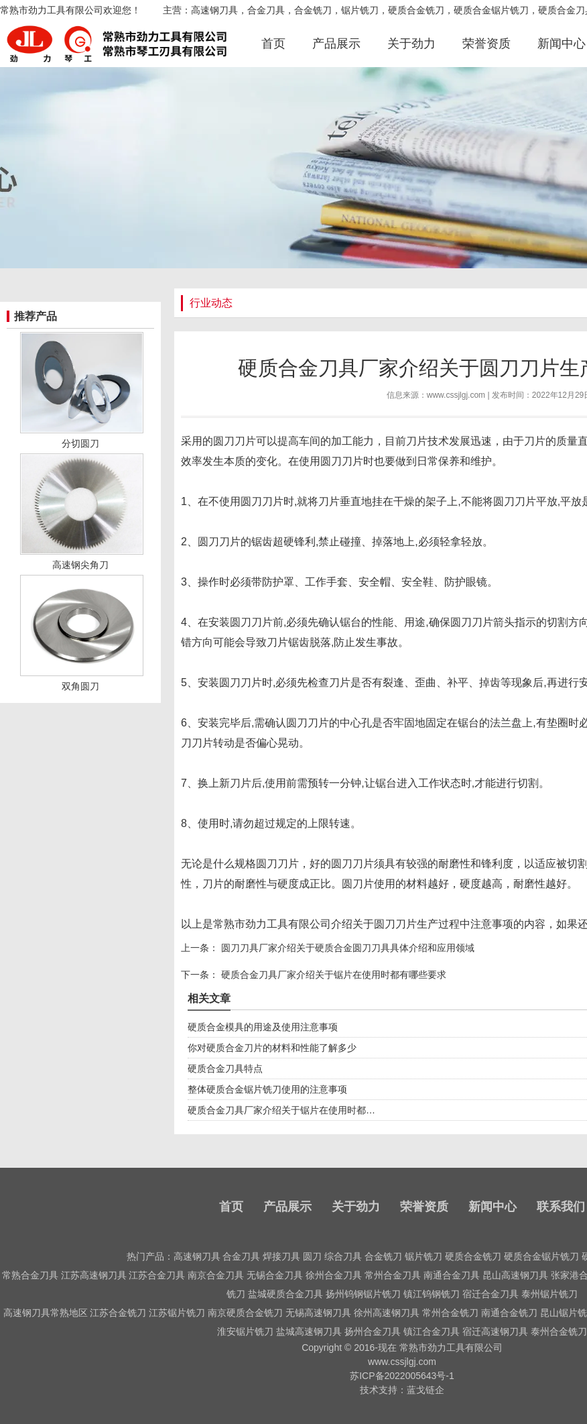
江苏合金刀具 (157, 1275)
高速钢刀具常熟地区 (45, 1312)
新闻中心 (561, 43)
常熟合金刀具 (30, 1275)
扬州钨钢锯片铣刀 (363, 1294)
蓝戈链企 (425, 1389)
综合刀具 (343, 1256)
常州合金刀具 (393, 1275)
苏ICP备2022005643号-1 (402, 1375)
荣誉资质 (486, 43)
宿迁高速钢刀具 (495, 1331)
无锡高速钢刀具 (318, 1312)
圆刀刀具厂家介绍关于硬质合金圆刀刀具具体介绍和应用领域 (346, 947)
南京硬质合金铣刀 (245, 1312)
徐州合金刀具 (334, 1275)
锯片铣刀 (423, 1256)
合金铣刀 (383, 1256)
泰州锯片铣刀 (549, 1294)
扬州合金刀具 (372, 1331)
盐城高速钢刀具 (309, 1331)
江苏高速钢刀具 (94, 1275)
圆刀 (312, 1256)
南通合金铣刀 (509, 1312)
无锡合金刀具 (275, 1275)
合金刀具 (241, 1256)
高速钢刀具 (197, 1256)
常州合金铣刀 (450, 1312)
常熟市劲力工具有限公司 (272, 924)
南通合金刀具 (451, 1275)
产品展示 (336, 43)
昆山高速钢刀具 (515, 1275)
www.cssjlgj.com (456, 395)
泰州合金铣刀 (559, 1331)
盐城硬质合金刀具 (285, 1294)
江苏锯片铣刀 (177, 1312)
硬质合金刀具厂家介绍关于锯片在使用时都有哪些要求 (332, 974)
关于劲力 (411, 43)
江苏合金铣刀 (118, 1312)
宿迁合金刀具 (490, 1294)
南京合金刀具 (216, 1275)
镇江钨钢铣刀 (431, 1294)
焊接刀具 (281, 1256)
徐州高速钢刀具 (386, 1312)
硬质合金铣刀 (473, 1256)
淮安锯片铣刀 (245, 1331)
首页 (273, 43)
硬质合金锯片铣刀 (541, 1256)
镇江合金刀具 (431, 1331)
